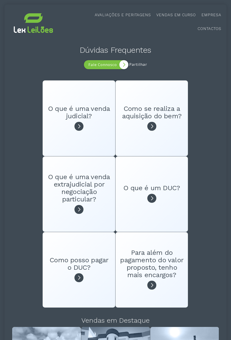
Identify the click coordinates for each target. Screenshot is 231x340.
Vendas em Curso (176, 15)
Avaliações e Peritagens (123, 15)
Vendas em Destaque (115, 239)
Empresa (211, 15)
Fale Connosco (108, 64)
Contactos (209, 28)
